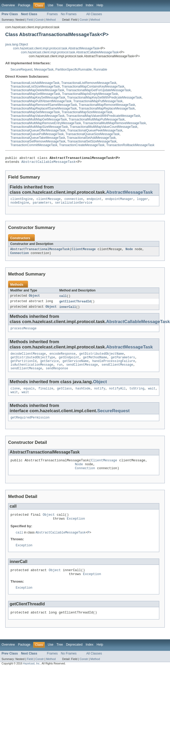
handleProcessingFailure (113, 367)
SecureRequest (21, 69)
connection (73, 201)
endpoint (94, 201)
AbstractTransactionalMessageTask (40, 252)
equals (29, 396)
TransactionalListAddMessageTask (34, 83)
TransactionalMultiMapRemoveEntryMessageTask (45, 123)
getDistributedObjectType (32, 363)
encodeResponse (62, 359)
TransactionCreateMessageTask (82, 145)
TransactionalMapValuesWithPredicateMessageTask (103, 116)
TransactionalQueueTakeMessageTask (37, 138)
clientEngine (21, 201)
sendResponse (57, 376)
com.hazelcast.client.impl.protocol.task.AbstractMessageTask (56, 48)
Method (50, 19)
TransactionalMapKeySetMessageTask (37, 97)
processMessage (23, 333)
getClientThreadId (75, 305)
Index (89, 5)
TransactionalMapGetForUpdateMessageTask (98, 90)
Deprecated (74, 5)
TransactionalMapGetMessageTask (35, 94)
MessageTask (44, 69)
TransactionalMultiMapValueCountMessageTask (103, 127)
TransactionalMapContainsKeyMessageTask (93, 86)
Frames (52, 14)
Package (24, 5)
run (60, 371)
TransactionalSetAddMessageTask (91, 138)
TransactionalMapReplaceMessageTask (106, 108)
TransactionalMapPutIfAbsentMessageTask (40, 101)
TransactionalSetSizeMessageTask (92, 141)
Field (30, 19)
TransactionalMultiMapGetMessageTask (38, 119)
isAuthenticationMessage (31, 371)
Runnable (100, 69)
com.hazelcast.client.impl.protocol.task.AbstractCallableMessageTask (70, 52)
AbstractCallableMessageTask (48, 163)
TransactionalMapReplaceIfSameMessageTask (43, 108)
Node (129, 252)
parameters (42, 205)
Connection (19, 256)
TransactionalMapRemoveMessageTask (107, 105)
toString (136, 396)
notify (99, 396)
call (63, 299)
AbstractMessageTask (129, 193)
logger (142, 201)
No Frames (69, 14)
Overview (8, 5)
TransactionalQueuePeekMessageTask (94, 130)
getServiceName (76, 367)
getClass (64, 396)
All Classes (94, 14)
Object (34, 299)
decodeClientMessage (28, 359)
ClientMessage (84, 252)
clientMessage (49, 201)
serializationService (73, 205)
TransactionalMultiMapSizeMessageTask (39, 127)
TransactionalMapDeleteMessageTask (37, 90)
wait (151, 396)
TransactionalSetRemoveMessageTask (37, 141)
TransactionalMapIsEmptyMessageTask (90, 94)
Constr (39, 19)
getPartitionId (23, 367)
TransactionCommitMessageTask (33, 145)
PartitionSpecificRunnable (73, 69)
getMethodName (95, 363)
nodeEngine (19, 205)
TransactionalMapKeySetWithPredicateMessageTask (104, 97)
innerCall (67, 311)
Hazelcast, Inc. (31, 680)
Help (100, 5)
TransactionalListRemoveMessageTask (88, 83)
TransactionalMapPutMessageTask (98, 101)
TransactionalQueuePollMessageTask (37, 134)
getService (49, 367)
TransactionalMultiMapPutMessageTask (96, 119)
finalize (45, 396)
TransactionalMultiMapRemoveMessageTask (114, 123)
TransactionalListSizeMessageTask (35, 86)
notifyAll (117, 396)
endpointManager (119, 201)
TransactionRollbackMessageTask (130, 145)
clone (15, 396)
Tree (59, 5)
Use (50, 5)
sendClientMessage (82, 371)
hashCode (83, 396)
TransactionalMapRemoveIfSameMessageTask (43, 105)
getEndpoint (69, 363)
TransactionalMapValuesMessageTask (37, 116)
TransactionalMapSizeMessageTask (86, 112)
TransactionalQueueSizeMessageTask (92, 134)
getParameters (123, 363)
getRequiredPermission (29, 426)
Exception (76, 531)
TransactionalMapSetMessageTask (35, 112)
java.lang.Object (16, 44)
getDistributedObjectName (101, 359)
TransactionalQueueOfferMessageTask (37, 130)
